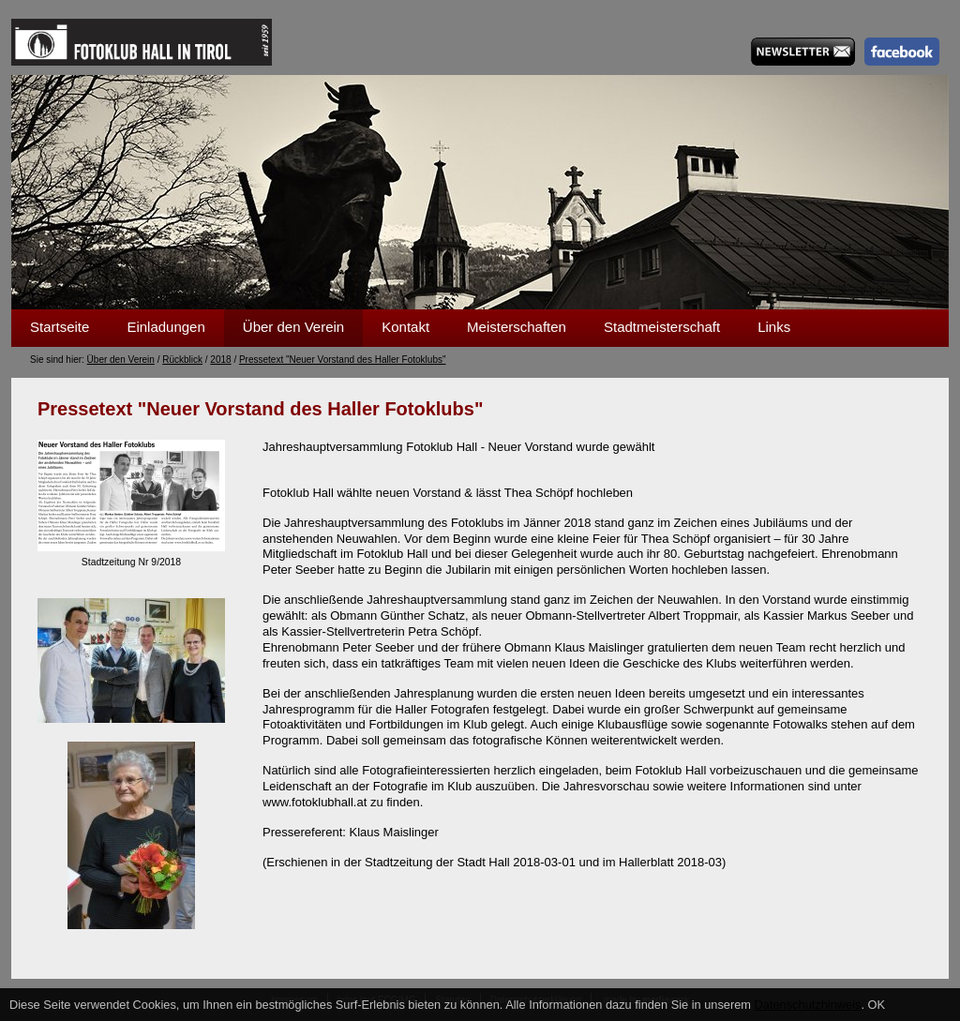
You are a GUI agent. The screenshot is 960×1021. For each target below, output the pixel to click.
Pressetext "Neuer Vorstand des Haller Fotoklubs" (342, 359)
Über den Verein (293, 327)
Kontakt (405, 327)
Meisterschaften (516, 327)
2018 (220, 359)
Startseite (59, 327)
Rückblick (182, 359)
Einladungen (165, 327)
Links (774, 327)
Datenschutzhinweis (808, 1005)
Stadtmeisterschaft (662, 327)
